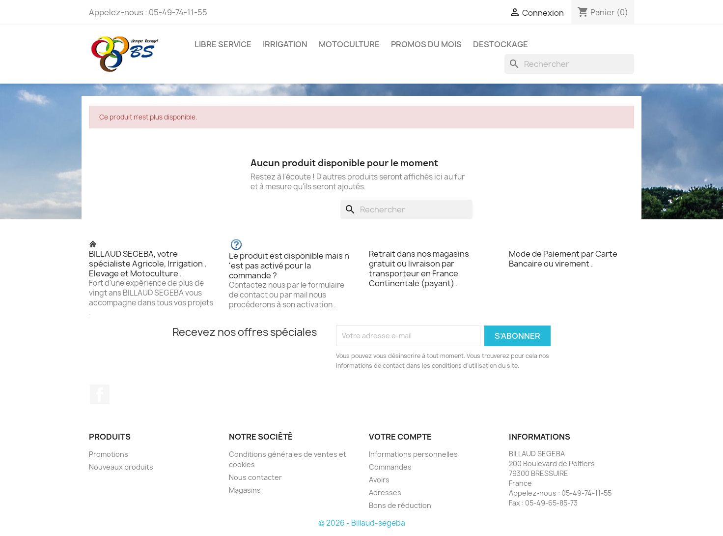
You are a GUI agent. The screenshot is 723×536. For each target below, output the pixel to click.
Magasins (245, 490)
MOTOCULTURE (349, 44)
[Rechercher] (569, 64)
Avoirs (379, 479)
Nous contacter (255, 477)
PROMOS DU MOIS (426, 44)
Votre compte (400, 436)
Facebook (100, 394)
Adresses (385, 492)
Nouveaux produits (121, 467)
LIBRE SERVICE (223, 44)
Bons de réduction (400, 505)
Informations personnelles (413, 454)
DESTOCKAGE (500, 44)
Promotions (108, 454)
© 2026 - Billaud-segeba (361, 523)
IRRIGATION (285, 44)
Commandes (390, 467)
